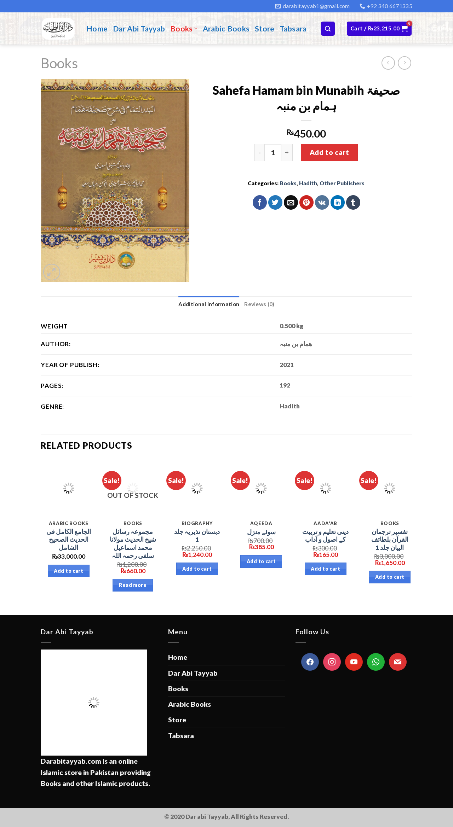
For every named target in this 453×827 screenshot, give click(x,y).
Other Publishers (342, 183)
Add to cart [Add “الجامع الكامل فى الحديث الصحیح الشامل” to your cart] (68, 571)
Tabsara (293, 28)
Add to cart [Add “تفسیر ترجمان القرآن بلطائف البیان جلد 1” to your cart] (390, 577)
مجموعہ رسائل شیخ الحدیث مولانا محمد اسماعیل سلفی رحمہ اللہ (133, 543)
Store (265, 28)
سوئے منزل (261, 532)
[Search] (328, 28)
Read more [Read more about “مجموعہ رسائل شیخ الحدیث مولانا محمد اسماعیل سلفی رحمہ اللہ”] (133, 585)
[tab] (208, 304)
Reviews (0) (259, 304)
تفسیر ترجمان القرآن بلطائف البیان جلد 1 (389, 540)
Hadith (308, 183)
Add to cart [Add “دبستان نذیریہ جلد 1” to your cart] (197, 569)
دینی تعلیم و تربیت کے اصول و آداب (325, 535)
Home (97, 28)
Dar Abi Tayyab (139, 28)
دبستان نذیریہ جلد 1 (197, 535)
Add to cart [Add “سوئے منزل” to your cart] (261, 561)
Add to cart (329, 152)
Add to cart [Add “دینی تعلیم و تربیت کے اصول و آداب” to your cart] (325, 569)
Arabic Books (226, 28)
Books (184, 28)
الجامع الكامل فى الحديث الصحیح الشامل (68, 540)
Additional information (208, 304)
